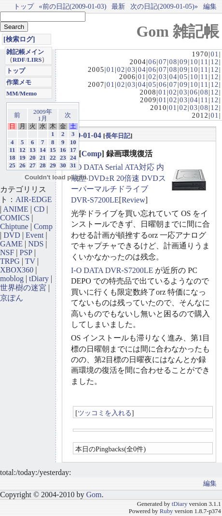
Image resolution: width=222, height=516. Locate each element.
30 (63, 165)
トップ (24, 6)
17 (73, 150)
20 (32, 157)
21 (43, 157)
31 (73, 165)
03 (131, 69)
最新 (118, 6)
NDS (35, 244)
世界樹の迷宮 (23, 288)
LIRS (34, 59)
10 (194, 62)
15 (53, 150)
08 (173, 62)
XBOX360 (16, 270)
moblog (12, 278)
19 (22, 157)
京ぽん (11, 298)
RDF (19, 59)
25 (12, 165)
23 (63, 157)
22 (53, 157)
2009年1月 (42, 115)
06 (152, 62)
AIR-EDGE (33, 199)
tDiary (39, 278)
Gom (93, 494)
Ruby (166, 511)
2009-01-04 (83, 135)
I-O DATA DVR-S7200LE (112, 270)
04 (142, 69)
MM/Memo (21, 93)
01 (214, 54)
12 (214, 62)
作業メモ (18, 82)
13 (32, 150)
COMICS (14, 218)
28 (43, 165)
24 (73, 157)
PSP (26, 252)
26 (22, 165)
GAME (11, 244)
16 (63, 150)
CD (39, 209)
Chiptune (14, 226)
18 (12, 157)
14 (43, 150)
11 (204, 62)
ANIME (15, 209)
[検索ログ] (19, 39)
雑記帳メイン (25, 51)
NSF (7, 252)
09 (184, 62)
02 (121, 69)
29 (53, 165)
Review (133, 200)
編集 (210, 6)
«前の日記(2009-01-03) (73, 6)
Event (34, 235)
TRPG (10, 261)
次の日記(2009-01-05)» (164, 6)
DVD (11, 235)
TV (30, 261)
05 (184, 77)
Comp (92, 153)
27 (32, 165)
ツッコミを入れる (105, 413)
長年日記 (117, 135)
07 (163, 62)
